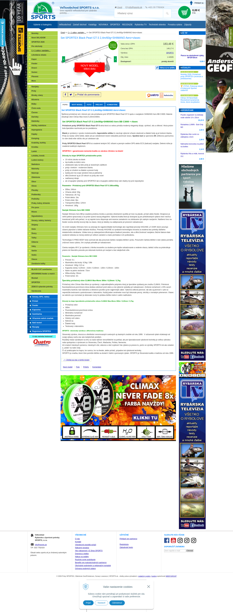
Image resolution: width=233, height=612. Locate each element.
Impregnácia (37, 130)
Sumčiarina (37, 314)
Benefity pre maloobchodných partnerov (91, 563)
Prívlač (35, 301)
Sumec (34, 72)
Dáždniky (35, 121)
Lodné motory (37, 160)
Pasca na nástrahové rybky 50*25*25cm (192, 56)
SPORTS (170, 53)
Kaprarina (36, 310)
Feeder (34, 64)
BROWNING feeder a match (43, 274)
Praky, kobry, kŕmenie (41, 203)
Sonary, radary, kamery (41, 220)
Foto (89, 105)
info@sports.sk (135, 7)
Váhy (34, 246)
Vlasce (34, 259)
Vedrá (34, 255)
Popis (65, 105)
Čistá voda (36, 108)
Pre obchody (37, 46)
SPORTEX (36, 282)
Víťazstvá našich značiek (42, 318)
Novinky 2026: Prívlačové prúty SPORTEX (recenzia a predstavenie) (192, 76)
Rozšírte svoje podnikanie (85, 560)
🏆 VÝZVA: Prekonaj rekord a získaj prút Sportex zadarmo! (192, 88)
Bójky (34, 104)
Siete (34, 229)
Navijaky (35, 87)
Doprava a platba (82, 554)
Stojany (35, 225)
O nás (77, 539)
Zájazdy (187, 24)
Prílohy (99, 105)
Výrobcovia (36, 291)
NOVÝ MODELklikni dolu (90, 67)
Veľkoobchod (65, 24)
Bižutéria (35, 100)
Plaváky (35, 190)
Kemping (35, 138)
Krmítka (35, 147)
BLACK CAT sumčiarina (42, 269)
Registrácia (124, 544)
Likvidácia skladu (39, 55)
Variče (34, 251)
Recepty (35, 327)
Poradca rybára (175, 24)
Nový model (77, 105)
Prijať (88, 603)
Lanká (34, 151)
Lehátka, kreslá (38, 156)
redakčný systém (144, 576)
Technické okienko (157, 24)
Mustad (35, 278)
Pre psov (35, 207)
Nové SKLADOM (38, 38)
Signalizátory (37, 216)
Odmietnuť (117, 603)
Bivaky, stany (37, 95)
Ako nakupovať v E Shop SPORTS (89, 551)
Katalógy (92, 24)
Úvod (119, 7)
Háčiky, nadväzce (39, 125)
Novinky (35, 33)
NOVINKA (103, 24)
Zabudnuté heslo (126, 547)
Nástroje (35, 173)
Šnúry (34, 233)
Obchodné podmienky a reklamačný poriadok (93, 566)
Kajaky (34, 134)
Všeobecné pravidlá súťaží (85, 545)
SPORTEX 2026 (38, 42)
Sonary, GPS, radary (40, 297)
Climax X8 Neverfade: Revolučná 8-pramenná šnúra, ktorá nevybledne (190, 100)
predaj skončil (168, 61)
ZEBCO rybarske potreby (42, 287)
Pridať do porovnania (88, 94)
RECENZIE (127, 24)
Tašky (34, 238)
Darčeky (35, 117)
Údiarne (35, 242)
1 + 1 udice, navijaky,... (41, 51)
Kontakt (78, 542)
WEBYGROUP (171, 576)
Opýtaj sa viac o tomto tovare (76, 359)
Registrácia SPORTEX (41, 331)
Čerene (35, 112)
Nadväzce (36, 164)
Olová (34, 186)
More (34, 81)
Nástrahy (35, 169)
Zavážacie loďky (38, 264)
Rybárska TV (141, 24)
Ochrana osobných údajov (85, 568)
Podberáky (36, 194)
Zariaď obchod (79, 24)
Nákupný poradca (82, 548)
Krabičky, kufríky (39, 143)
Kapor (34, 59)
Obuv (34, 182)
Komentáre (112, 105)
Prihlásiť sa (199, 3)
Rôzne (34, 212)
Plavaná (35, 76)
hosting (154, 576)
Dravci (34, 68)
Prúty (34, 91)
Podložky (35, 199)
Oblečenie (36, 177)
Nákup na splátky (82, 557)
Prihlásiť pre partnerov (128, 539)
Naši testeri (37, 323)
